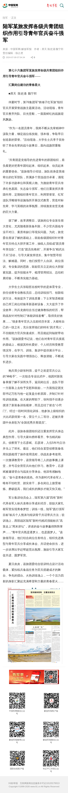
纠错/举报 (13, 783)
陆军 (5, 17)
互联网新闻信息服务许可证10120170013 (39, 783)
